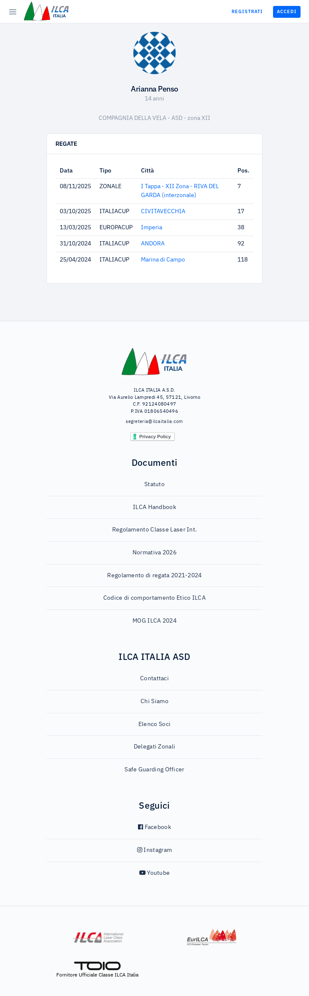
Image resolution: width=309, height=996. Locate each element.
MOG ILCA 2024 (154, 621)
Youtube (154, 873)
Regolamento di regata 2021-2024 (154, 576)
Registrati (247, 11)
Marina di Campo (163, 260)
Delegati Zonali (155, 747)
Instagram (154, 850)
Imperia (151, 228)
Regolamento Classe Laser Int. (154, 530)
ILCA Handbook (154, 507)
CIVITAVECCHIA (163, 211)
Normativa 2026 (154, 553)
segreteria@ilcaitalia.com (154, 421)
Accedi (287, 11)
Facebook (154, 827)
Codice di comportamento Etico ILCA (154, 598)
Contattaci (154, 679)
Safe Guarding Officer (154, 770)
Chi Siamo (154, 701)
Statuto (154, 484)
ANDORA (153, 244)
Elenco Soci (154, 724)
